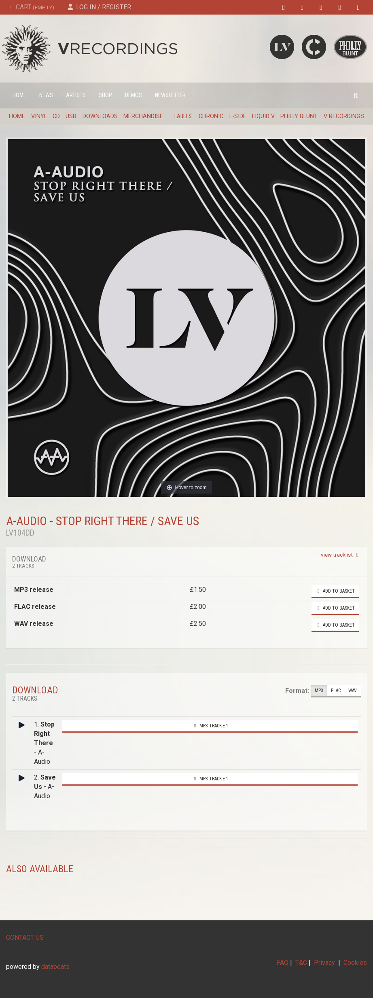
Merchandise (143, 116)
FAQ (282, 962)
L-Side (237, 116)
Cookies (355, 962)
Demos (133, 95)
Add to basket (335, 591)
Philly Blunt (299, 116)
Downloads (100, 116)
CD (56, 116)
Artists (76, 95)
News (46, 95)
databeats (55, 966)
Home (19, 95)
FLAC (336, 691)
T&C (301, 962)
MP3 (319, 691)
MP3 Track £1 (210, 726)
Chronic (211, 116)
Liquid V (263, 116)
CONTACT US (25, 937)
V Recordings (344, 116)
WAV (352, 691)
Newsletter (170, 95)
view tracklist (341, 554)
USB (71, 116)
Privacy (324, 962)
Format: (297, 691)
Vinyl (39, 116)
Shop (105, 95)
